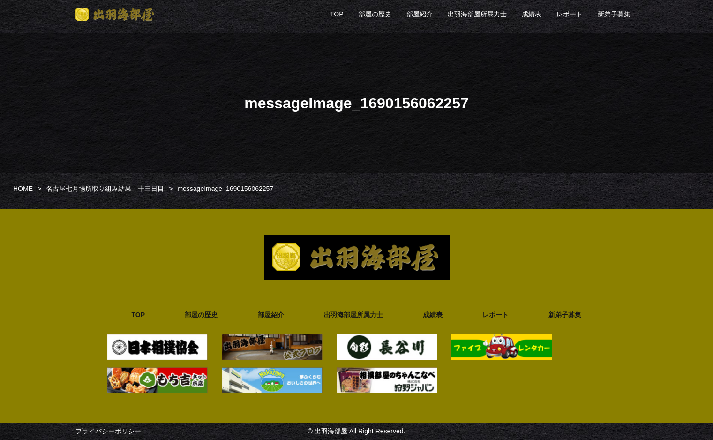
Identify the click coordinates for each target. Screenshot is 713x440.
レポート (569, 14)
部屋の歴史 (375, 14)
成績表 (531, 14)
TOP (337, 14)
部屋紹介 (419, 14)
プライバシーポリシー (108, 431)
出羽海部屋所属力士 (477, 14)
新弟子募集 (614, 14)
